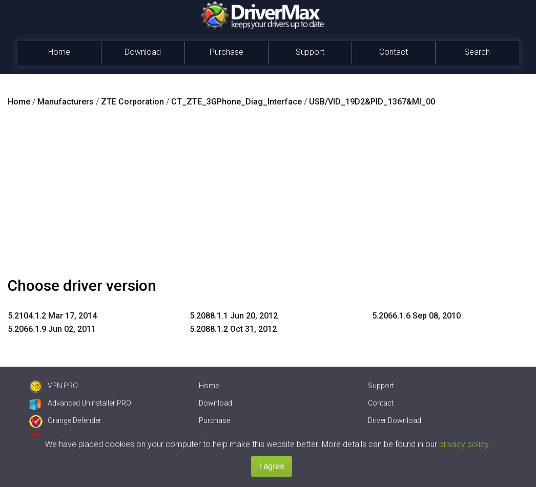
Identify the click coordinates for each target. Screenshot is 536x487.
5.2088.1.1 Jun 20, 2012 (234, 316)
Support (310, 52)
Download (143, 52)
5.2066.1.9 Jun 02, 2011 (52, 329)
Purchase (226, 52)
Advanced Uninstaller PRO (80, 403)
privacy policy (463, 444)
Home (59, 52)
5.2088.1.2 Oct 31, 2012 (233, 329)
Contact (393, 52)
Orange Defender (65, 420)
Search (477, 52)
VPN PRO (53, 385)
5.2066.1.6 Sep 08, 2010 (416, 316)
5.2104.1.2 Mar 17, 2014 (52, 316)
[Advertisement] (268, 196)
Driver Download (394, 420)
